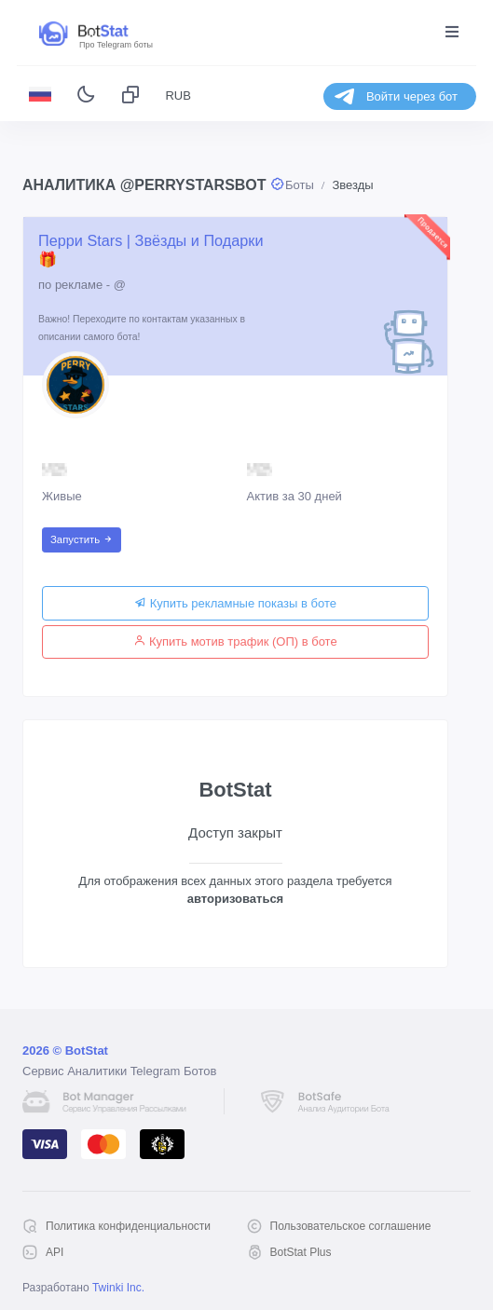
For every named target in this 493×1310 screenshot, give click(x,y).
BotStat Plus (301, 1252)
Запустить (81, 539)
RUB (177, 95)
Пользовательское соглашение (350, 1226)
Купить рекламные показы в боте (235, 603)
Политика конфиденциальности (128, 1226)
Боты (299, 185)
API (54, 1252)
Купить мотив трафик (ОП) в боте (234, 641)
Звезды (352, 185)
